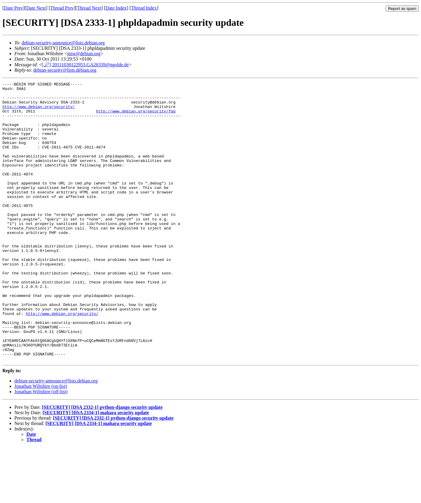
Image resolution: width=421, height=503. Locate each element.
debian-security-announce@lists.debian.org (63, 42)
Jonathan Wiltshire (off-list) (40, 447)
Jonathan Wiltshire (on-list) (40, 442)
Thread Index (144, 7)
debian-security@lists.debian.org (65, 70)
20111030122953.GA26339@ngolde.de (90, 64)
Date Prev (13, 7)
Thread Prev (62, 7)
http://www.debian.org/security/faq (135, 117)
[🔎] (46, 64)
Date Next (36, 7)
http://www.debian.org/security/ (38, 112)
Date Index (116, 7)
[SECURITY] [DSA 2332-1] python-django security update (102, 463)
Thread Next (89, 7)
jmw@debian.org (83, 53)
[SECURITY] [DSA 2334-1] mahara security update (96, 468)
